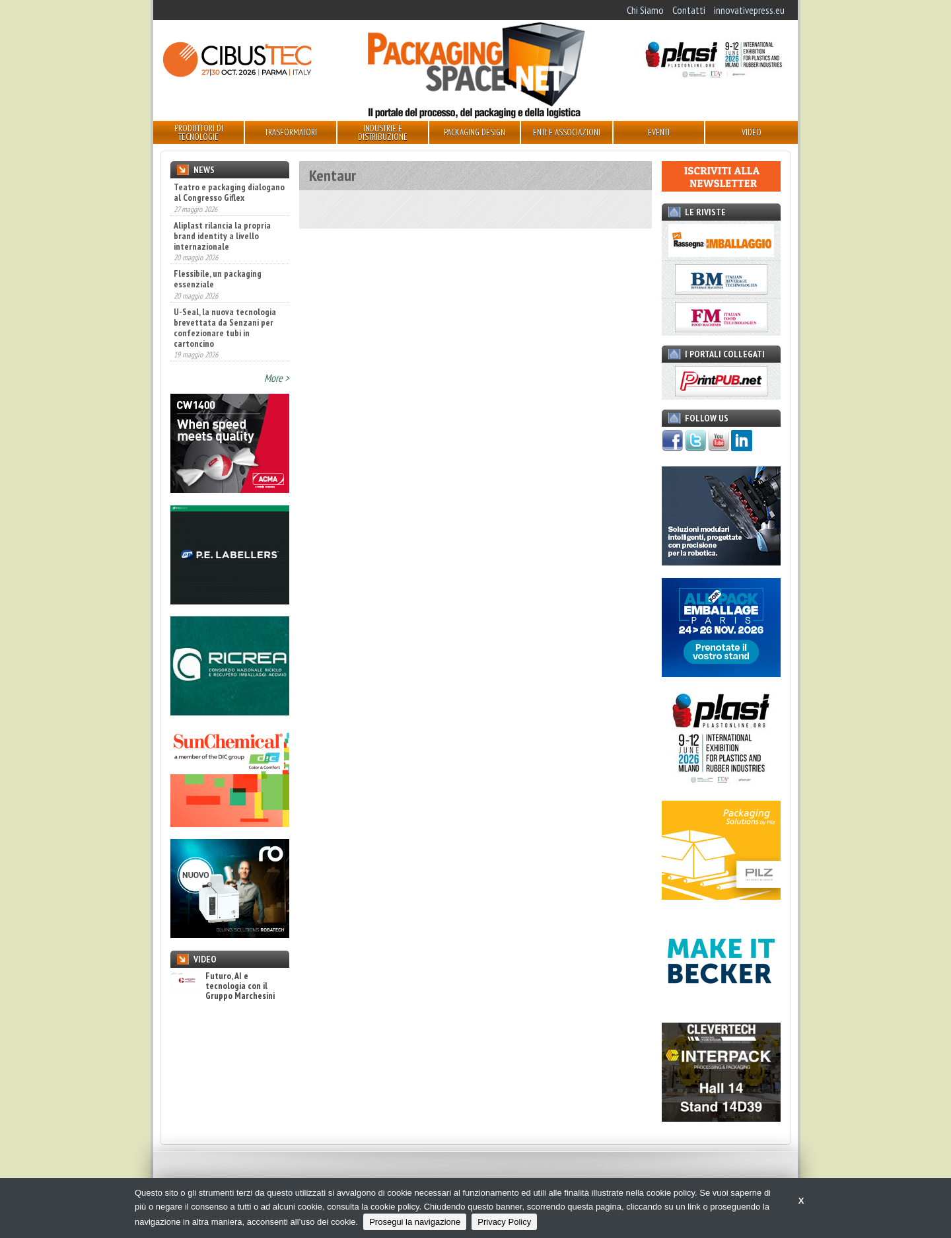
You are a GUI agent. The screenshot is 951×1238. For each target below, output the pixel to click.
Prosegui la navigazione (414, 1222)
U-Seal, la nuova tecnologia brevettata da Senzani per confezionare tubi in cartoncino (225, 328)
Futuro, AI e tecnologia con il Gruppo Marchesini (222, 986)
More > (276, 377)
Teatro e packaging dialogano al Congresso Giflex (229, 192)
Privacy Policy (504, 1222)
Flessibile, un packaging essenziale (218, 278)
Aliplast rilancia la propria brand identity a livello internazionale (222, 236)
